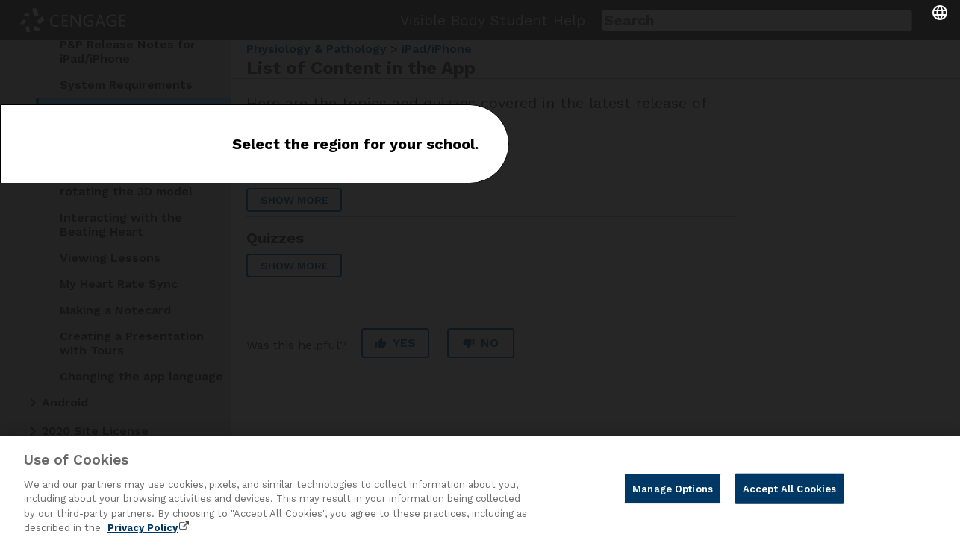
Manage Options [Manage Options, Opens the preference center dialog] (672, 495)
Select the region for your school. (355, 144)
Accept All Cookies (789, 495)
